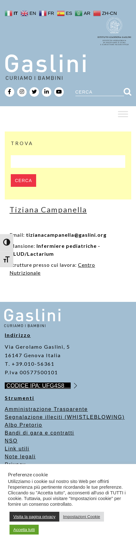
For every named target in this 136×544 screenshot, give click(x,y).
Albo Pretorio (23, 425)
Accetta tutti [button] (24, 529)
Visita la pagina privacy (34, 516)
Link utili (17, 448)
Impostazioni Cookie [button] (81, 516)
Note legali (20, 456)
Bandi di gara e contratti (39, 433)
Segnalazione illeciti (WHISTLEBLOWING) (65, 417)
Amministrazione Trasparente (46, 409)
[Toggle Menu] (123, 114)
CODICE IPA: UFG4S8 (38, 385)
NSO (11, 440)
